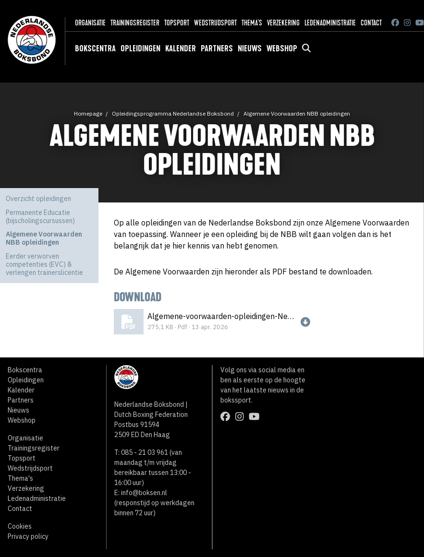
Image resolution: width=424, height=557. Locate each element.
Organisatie (90, 22)
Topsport (176, 22)
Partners (217, 48)
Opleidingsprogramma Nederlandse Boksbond (173, 113)
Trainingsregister (134, 22)
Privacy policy (28, 536)
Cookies (20, 526)
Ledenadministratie (330, 22)
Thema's (252, 22)
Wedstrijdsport (215, 22)
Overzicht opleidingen (38, 198)
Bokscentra (95, 48)
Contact (371, 22)
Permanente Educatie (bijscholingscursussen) (40, 216)
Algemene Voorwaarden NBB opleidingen (296, 113)
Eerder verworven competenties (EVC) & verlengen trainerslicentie (44, 264)
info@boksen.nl (144, 492)
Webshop (282, 48)
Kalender (180, 48)
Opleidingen (140, 48)
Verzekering (283, 22)
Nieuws (250, 48)
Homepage (88, 113)
